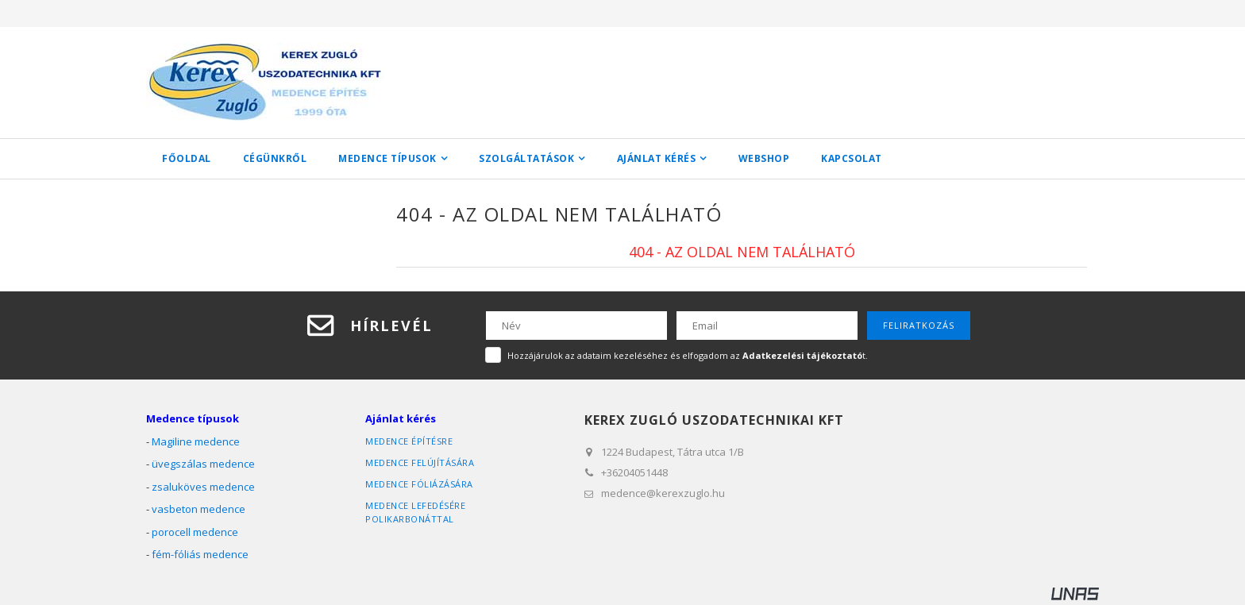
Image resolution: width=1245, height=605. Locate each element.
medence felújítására (419, 462)
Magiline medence (196, 441)
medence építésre (409, 441)
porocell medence (195, 532)
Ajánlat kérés (656, 158)
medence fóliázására (419, 484)
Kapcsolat (851, 158)
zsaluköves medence (203, 487)
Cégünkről (275, 158)
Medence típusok (387, 158)
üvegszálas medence (203, 464)
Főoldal (186, 158)
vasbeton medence (198, 509)
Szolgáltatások (526, 158)
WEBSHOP (764, 158)
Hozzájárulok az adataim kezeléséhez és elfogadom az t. (687, 355)
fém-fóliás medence (200, 554)
